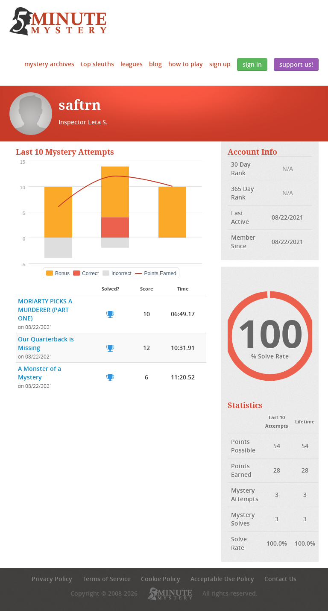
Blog (155, 64)
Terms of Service (106, 579)
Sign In (252, 64)
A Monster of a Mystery (39, 372)
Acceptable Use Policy (222, 579)
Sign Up (220, 64)
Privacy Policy (52, 579)
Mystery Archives (49, 64)
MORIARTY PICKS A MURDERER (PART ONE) (45, 309)
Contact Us (280, 579)
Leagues (131, 64)
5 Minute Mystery (58, 21)
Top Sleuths (97, 64)
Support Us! (296, 64)
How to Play (185, 64)
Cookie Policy (160, 579)
